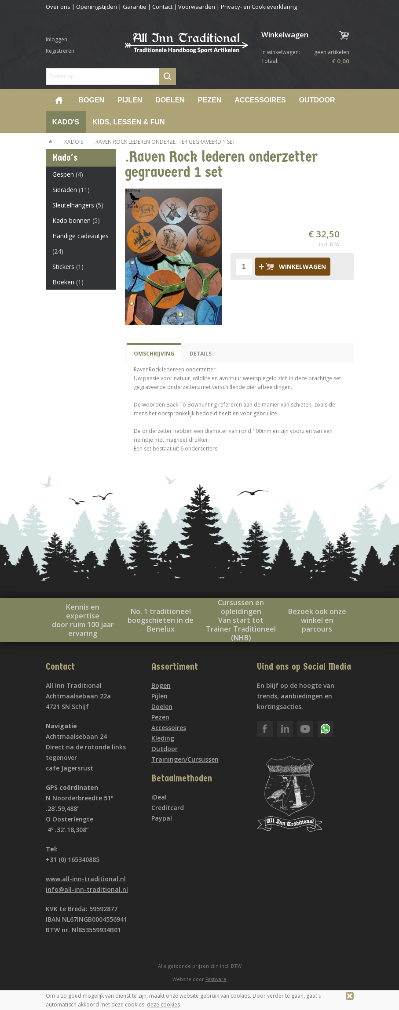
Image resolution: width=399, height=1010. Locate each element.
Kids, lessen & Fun (128, 122)
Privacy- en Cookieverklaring (259, 7)
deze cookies (163, 1004)
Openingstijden (96, 7)
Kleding (162, 738)
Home (59, 100)
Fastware (216, 979)
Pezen (209, 100)
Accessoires (260, 100)
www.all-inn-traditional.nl (86, 879)
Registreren (60, 50)
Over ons (58, 7)
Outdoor (317, 100)
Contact (162, 7)
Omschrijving (154, 353)
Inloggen (56, 39)
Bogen (92, 100)
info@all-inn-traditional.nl (87, 889)
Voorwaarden (196, 7)
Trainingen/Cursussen (185, 759)
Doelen (170, 100)
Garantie (134, 7)
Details (201, 353)
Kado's (66, 122)
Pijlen (129, 100)
